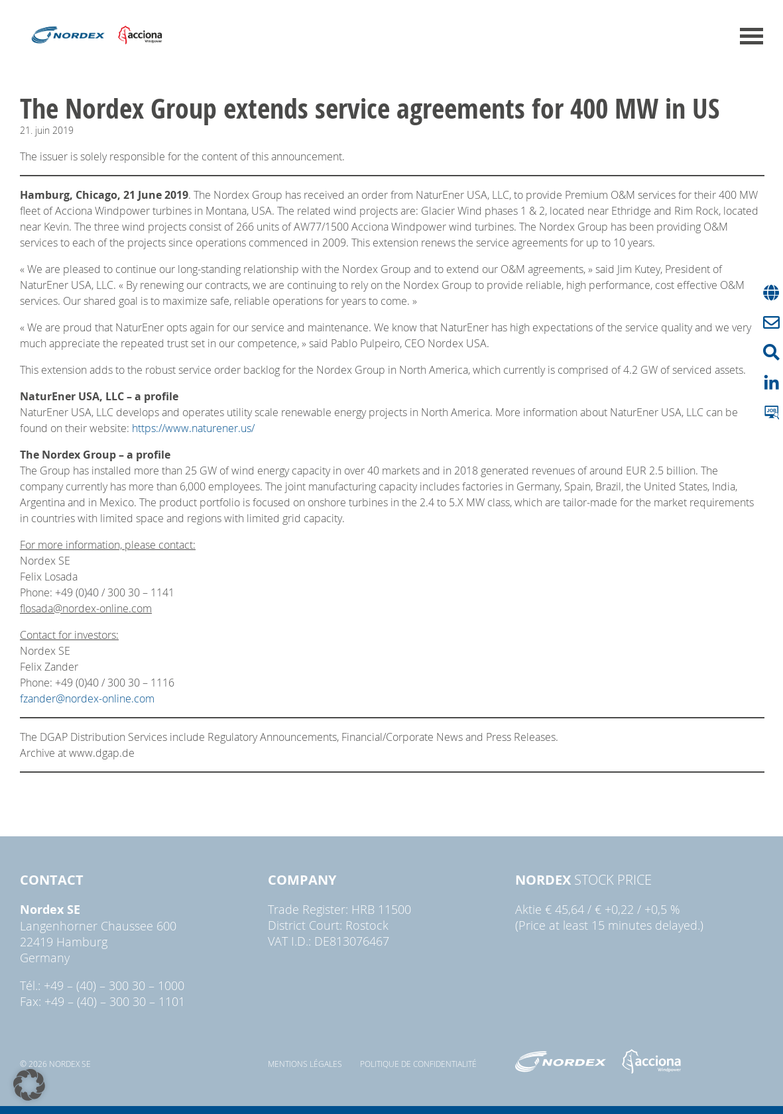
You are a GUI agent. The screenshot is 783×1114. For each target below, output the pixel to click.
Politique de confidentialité (418, 1063)
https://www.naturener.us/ (193, 428)
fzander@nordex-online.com (87, 698)
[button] (29, 1085)
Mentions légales (305, 1063)
